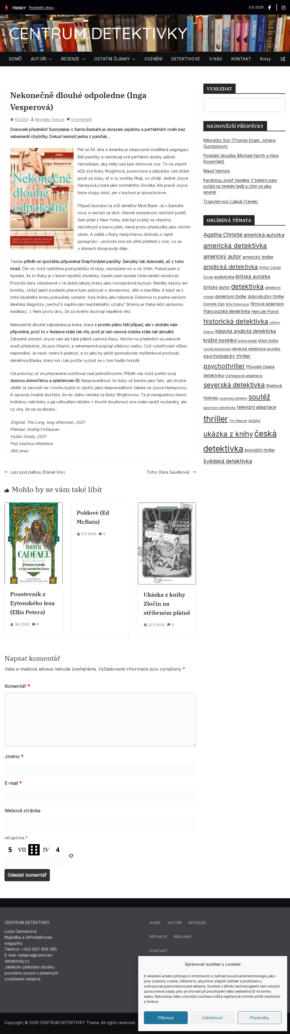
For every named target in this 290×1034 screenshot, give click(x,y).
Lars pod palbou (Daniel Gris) (35, 472)
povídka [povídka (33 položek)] (273, 349)
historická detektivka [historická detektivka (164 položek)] (235, 321)
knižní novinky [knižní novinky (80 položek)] (220, 340)
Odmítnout (212, 1017)
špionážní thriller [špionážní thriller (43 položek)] (259, 450)
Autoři (174, 922)
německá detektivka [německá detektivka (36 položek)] (248, 349)
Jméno (14, 756)
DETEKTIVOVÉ (185, 58)
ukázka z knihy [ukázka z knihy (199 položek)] (228, 434)
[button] (49, 59)
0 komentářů (79, 119)
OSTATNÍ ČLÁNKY (112, 58)
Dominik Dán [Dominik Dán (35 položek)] (214, 304)
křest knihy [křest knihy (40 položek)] (268, 340)
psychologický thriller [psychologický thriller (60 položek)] (227, 356)
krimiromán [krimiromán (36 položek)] (247, 341)
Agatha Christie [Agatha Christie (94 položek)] (222, 234)
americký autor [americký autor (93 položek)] (222, 256)
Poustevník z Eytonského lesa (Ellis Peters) (32, 603)
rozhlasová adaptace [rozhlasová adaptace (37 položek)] (244, 375)
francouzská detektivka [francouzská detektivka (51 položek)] (226, 311)
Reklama (183, 936)
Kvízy (265, 58)
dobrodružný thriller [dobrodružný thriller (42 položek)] (266, 296)
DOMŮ (15, 58)
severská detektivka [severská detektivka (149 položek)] (234, 385)
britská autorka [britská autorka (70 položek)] (253, 276)
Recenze (197, 922)
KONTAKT (241, 58)
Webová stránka (22, 810)
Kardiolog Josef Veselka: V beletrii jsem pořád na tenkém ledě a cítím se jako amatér (240, 186)
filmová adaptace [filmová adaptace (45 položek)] (267, 303)
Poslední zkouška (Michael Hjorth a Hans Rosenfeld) (43, 7)
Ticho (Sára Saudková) (171, 472)
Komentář (17, 686)
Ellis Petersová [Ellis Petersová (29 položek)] (237, 304)
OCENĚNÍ (153, 58)
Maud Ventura (216, 170)
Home (155, 922)
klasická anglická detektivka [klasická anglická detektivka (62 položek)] (245, 331)
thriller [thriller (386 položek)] (215, 419)
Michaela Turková (49, 119)
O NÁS (215, 58)
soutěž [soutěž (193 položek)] (259, 397)
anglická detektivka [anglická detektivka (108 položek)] (230, 266)
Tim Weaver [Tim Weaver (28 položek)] (238, 421)
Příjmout (166, 1017)
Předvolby (259, 1017)
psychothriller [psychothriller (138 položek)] (224, 366)
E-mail (13, 783)
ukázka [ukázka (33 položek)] (254, 420)
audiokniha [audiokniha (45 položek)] (224, 276)
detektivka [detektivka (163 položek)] (247, 287)
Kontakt (159, 950)
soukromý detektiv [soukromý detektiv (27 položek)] (233, 398)
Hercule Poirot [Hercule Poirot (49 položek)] (265, 311)
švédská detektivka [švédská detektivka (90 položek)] (227, 461)
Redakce (158, 936)
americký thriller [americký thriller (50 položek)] (258, 257)
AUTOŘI (38, 58)
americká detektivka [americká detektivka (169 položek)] (235, 245)
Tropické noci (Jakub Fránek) (230, 201)
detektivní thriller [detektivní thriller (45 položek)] (231, 296)
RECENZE (70, 58)
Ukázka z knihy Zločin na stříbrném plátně (167, 603)
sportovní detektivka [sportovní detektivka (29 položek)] (219, 408)
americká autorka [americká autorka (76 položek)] (264, 235)
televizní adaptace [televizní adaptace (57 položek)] (256, 407)
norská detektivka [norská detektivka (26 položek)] (216, 349)
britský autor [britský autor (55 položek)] (216, 287)
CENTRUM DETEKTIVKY (98, 33)
